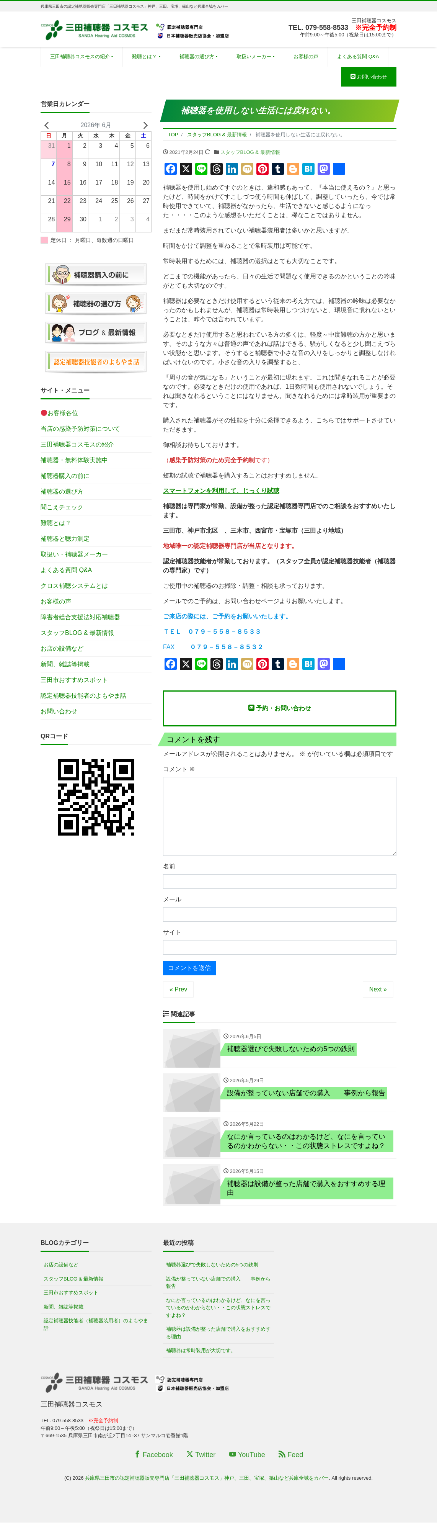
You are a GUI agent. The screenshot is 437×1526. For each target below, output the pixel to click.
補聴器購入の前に (65, 476)
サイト (172, 932)
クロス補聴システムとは (74, 585)
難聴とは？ (144, 56)
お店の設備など (62, 648)
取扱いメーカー (253, 56)
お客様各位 (59, 413)
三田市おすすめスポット (74, 680)
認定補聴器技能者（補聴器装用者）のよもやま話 (96, 1328)
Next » (378, 989)
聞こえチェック (62, 507)
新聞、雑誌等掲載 (65, 664)
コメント (179, 769)
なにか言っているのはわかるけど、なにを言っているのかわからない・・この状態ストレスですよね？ (218, 1311)
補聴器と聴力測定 (65, 538)
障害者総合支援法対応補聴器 (80, 617)
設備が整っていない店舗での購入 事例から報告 (218, 1286)
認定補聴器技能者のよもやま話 (83, 695)
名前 (169, 866)
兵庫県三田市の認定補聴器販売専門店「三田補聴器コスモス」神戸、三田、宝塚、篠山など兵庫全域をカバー (207, 1482)
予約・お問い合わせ (279, 708)
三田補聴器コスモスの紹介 (80, 56)
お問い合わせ (369, 77)
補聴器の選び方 (196, 56)
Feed (291, 1458)
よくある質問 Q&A (358, 56)
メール (172, 899)
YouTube (247, 1458)
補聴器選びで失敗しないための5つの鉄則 (212, 1268)
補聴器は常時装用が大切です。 (201, 1354)
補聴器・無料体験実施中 (74, 460)
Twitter (200, 1458)
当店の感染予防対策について (80, 428)
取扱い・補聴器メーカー (74, 554)
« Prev (178, 989)
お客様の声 (306, 56)
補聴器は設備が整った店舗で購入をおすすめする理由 (218, 1336)
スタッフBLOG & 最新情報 (250, 152)
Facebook (153, 1458)
